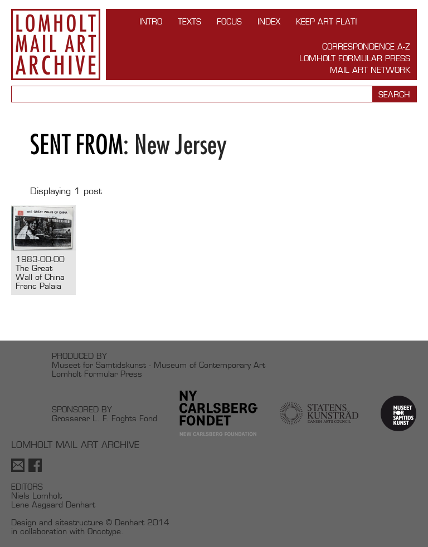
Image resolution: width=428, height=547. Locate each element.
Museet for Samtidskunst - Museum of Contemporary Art (158, 364)
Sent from (76, 144)
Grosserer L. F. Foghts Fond (104, 418)
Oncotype (104, 531)
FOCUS (229, 21)
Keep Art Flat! (326, 21)
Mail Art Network (370, 70)
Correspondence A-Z (366, 46)
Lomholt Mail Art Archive (55, 44)
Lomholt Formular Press (354, 58)
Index (268, 21)
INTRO (150, 21)
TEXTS (189, 21)
